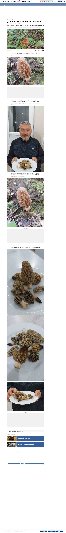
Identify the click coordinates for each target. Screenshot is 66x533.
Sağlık (21, 4)
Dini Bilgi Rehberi (53, 4)
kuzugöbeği (26, 53)
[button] (1, 1)
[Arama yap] (56, 1)
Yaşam (18, 4)
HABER (2, 4)
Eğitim (38, 4)
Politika (11, 4)
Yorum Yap (41, 50)
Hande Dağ (15, 431)
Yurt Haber (25, 4)
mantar (19, 101)
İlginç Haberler (47, 4)
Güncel (8, 4)
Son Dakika (30, 4)
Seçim (63, 4)
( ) (26, 463)
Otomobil (34, 4)
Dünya (15, 4)
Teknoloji (42, 4)
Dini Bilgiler (59, 4)
